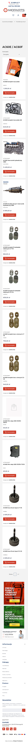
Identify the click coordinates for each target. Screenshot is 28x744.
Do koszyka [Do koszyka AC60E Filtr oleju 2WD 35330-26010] (11, 432)
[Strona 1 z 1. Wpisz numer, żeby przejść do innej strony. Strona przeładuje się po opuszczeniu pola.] (15, 574)
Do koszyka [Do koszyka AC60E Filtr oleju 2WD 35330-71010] (11, 475)
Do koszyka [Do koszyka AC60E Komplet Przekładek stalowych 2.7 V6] (11, 258)
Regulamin (4, 680)
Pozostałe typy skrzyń (21, 21)
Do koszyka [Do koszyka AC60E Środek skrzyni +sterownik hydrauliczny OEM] (11, 215)
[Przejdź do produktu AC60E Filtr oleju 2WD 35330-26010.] (14, 407)
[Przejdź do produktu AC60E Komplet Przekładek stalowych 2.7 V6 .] (14, 233)
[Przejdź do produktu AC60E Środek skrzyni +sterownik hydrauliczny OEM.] (14, 190)
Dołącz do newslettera (23, 710)
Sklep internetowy (13, 741)
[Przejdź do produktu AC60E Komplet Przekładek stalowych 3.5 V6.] (14, 277)
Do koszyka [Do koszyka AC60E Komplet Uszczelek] (11, 93)
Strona (10, 574)
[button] (24, 15)
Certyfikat (4, 659)
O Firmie (4, 647)
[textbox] (11, 54)
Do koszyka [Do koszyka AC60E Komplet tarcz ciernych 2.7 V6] (11, 345)
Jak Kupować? (5, 689)
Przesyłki (4, 686)
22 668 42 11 (15, 2)
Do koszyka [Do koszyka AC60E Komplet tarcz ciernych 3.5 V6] (11, 388)
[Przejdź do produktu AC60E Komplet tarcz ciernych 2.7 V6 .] (14, 320)
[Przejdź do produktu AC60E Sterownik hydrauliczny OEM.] (14, 148)
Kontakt (4, 653)
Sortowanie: (5, 51)
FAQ (3, 695)
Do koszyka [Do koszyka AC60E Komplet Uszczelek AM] (11, 131)
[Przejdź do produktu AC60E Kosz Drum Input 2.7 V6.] (14, 494)
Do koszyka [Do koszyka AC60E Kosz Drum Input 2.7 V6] (11, 519)
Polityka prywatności (7, 677)
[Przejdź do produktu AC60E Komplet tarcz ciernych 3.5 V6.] (14, 363)
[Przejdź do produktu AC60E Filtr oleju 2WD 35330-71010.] (14, 450)
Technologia (5, 650)
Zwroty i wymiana (6, 674)
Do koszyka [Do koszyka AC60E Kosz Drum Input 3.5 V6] (11, 562)
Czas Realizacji (5, 665)
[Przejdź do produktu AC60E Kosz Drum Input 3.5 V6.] (14, 537)
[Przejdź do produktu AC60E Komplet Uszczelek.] (14, 68)
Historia (4, 656)
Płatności (4, 668)
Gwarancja (4, 692)
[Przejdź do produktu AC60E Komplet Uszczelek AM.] (14, 109)
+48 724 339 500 (14, 6)
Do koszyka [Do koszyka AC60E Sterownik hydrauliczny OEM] (11, 171)
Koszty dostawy (5, 671)
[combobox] (11, 54)
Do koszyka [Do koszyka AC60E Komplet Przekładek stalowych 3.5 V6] (11, 302)
